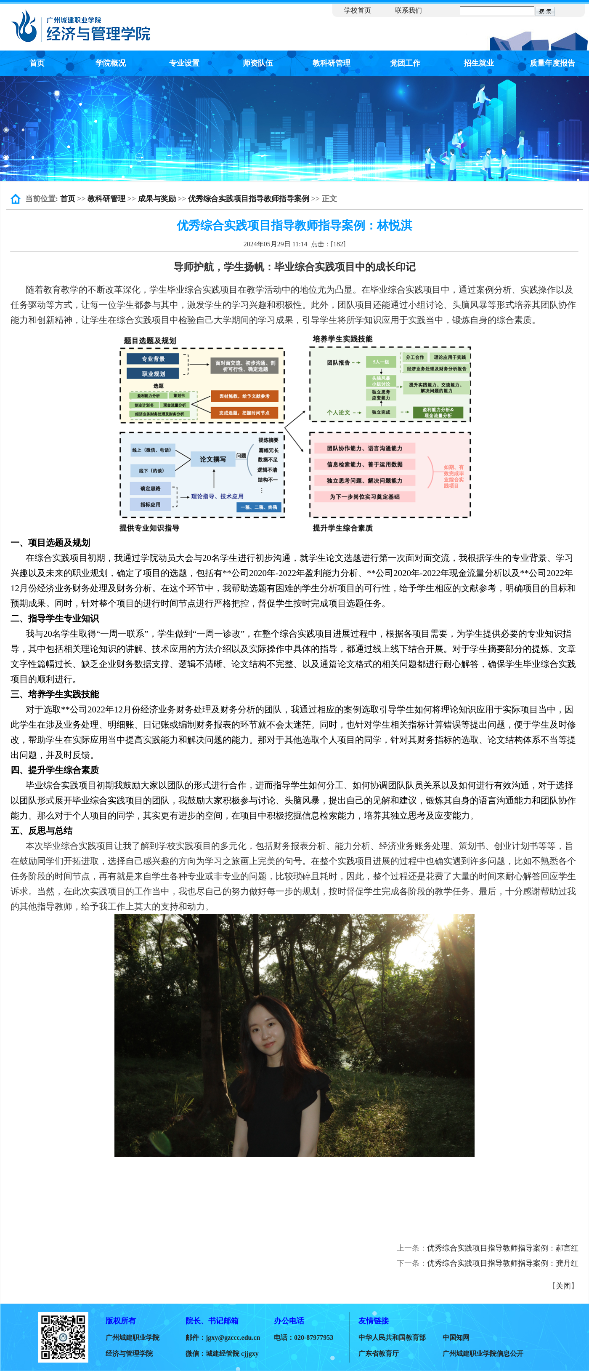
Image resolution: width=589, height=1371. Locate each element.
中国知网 (456, 1337)
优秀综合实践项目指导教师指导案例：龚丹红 (502, 1263)
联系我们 (408, 10)
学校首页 (357, 10)
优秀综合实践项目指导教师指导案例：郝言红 (502, 1248)
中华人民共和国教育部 (392, 1337)
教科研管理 (331, 63)
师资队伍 (258, 63)
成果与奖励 (157, 199)
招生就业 (479, 63)
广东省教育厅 (378, 1353)
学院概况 (111, 63)
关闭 (563, 1286)
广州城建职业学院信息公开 (483, 1353)
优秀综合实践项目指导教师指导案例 (248, 199)
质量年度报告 (552, 63)
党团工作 (405, 63)
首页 (37, 63)
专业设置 (184, 63)
